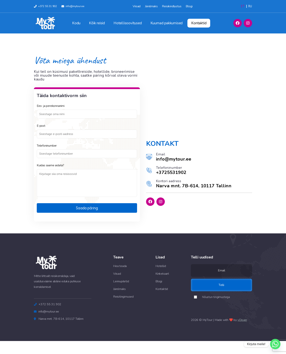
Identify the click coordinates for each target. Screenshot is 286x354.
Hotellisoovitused (128, 23)
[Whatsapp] (275, 344)
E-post (41, 126)
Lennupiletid (121, 281)
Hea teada (120, 266)
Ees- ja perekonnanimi (51, 106)
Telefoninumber (47, 146)
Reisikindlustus (171, 6)
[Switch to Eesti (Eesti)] (243, 6)
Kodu (76, 23)
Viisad (137, 6)
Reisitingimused (123, 297)
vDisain (242, 320)
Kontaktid (198, 23)
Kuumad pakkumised (166, 23)
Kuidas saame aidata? (50, 165)
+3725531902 (171, 172)
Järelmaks (151, 6)
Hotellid (160, 266)
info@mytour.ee (173, 159)
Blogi (189, 6)
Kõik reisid (97, 23)
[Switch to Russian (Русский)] (250, 6)
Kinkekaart (162, 274)
